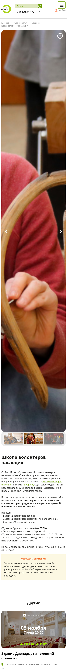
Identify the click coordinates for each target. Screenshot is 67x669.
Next (60, 231)
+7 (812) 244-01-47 (27, 12)
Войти (62, 10)
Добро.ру (29, 484)
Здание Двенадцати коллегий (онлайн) (27, 656)
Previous (6, 231)
